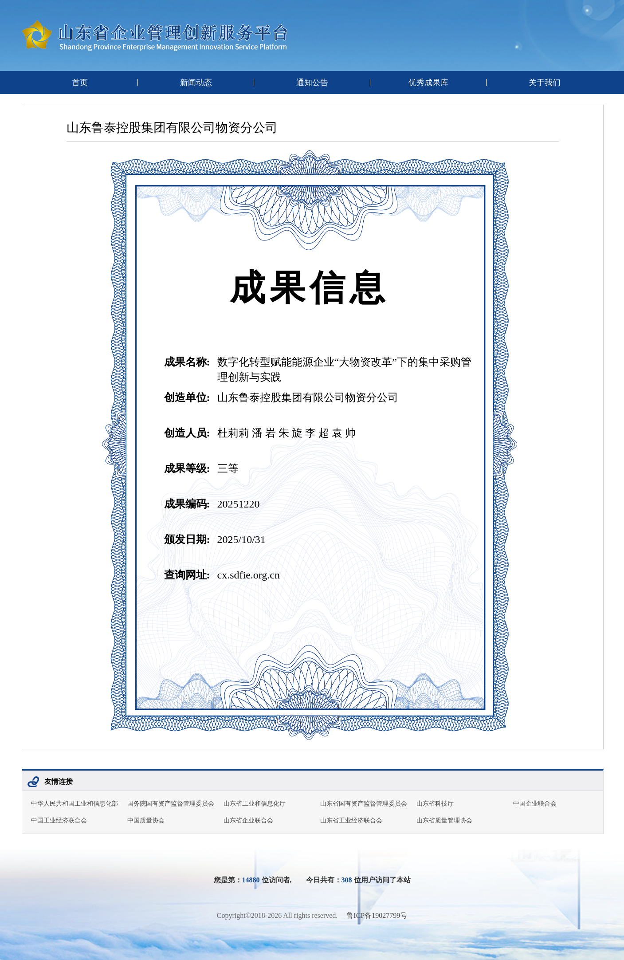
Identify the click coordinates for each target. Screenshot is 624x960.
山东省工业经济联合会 (351, 820)
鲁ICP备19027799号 (376, 915)
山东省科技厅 (435, 803)
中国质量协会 (146, 820)
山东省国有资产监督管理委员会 (363, 803)
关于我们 (545, 82)
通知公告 (312, 82)
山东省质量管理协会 (444, 820)
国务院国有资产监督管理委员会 (170, 803)
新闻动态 (196, 82)
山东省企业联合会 (248, 820)
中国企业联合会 (535, 803)
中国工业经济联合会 (59, 820)
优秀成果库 (428, 82)
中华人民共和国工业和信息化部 (74, 803)
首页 (80, 82)
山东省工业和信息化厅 (255, 803)
